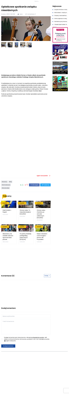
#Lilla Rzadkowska (6, 198)
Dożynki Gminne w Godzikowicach (60, 23)
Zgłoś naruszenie (44, 189)
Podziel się (45, 198)
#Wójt (10, 195)
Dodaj (47, 289)
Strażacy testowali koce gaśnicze (60, 29)
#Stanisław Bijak (5, 201)
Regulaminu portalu (38, 351)
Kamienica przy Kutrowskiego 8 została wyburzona (60, 35)
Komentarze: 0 (30, 28)
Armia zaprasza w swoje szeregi (60, 32)
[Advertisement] (26, 75)
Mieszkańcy (4, 195)
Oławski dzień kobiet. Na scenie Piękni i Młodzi (60, 38)
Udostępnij (34, 198)
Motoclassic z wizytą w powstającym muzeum (60, 26)
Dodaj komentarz (8, 360)
